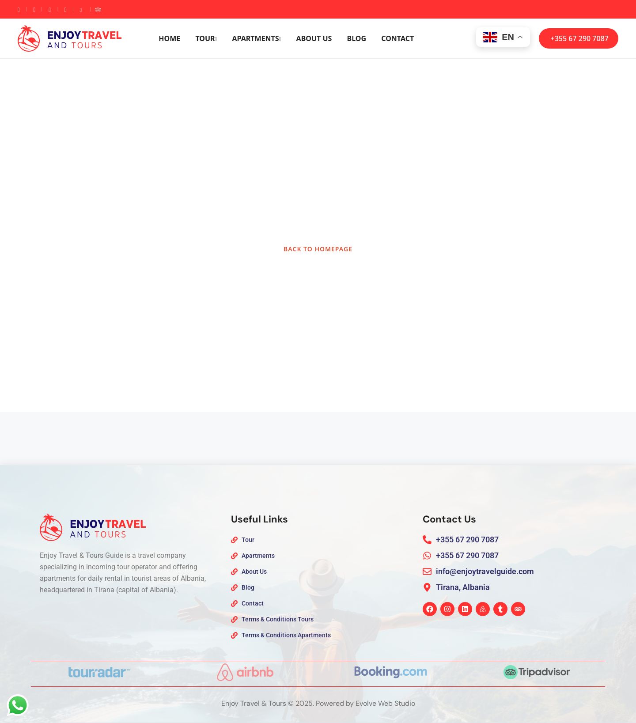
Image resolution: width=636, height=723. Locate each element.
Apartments (256, 38)
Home (169, 38)
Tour (206, 38)
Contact (397, 38)
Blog (357, 38)
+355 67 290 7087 (580, 38)
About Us (314, 38)
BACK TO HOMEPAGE (318, 249)
